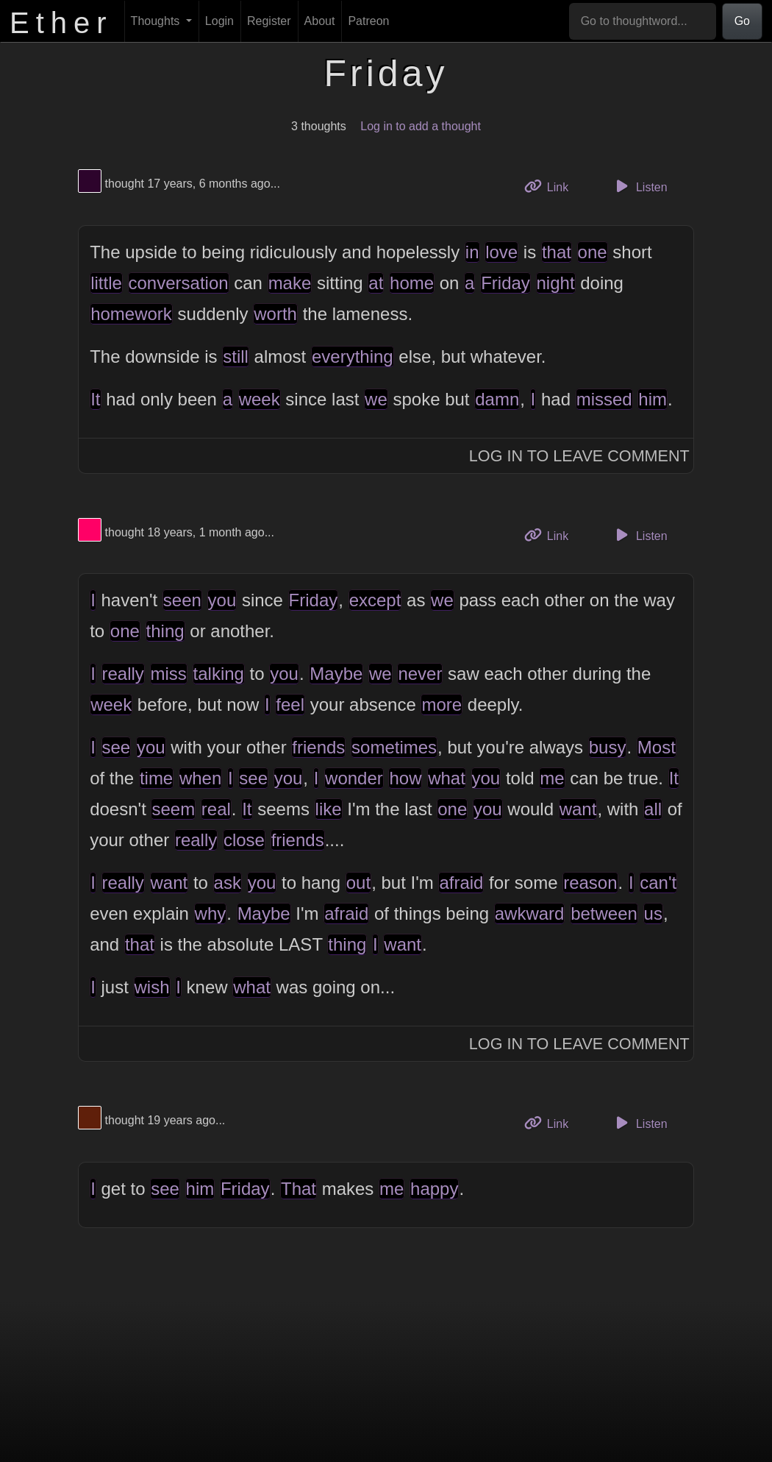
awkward (530, 913)
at (375, 283)
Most (656, 747)
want (578, 809)
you (222, 600)
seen (182, 600)
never (420, 674)
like (328, 809)
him (652, 399)
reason (590, 883)
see (116, 747)
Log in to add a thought (420, 126)
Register (269, 21)
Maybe (336, 674)
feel (290, 704)
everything (352, 356)
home (412, 283)
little (106, 283)
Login (219, 21)
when (200, 778)
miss (169, 674)
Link (552, 186)
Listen (640, 186)
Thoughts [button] (157, 21)
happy (434, 1189)
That (298, 1189)
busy (607, 747)
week (259, 399)
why (210, 913)
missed (604, 399)
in (472, 252)
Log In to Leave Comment (579, 456)
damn (497, 399)
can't (658, 883)
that (556, 252)
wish (152, 987)
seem (173, 809)
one (592, 252)
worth (275, 314)
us (653, 913)
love (501, 252)
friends (318, 747)
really (123, 674)
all (653, 809)
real (216, 809)
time (156, 778)
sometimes (394, 747)
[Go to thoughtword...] (642, 21)
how (405, 778)
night (556, 283)
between (604, 913)
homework (131, 314)
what (446, 778)
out (358, 883)
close (244, 840)
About (319, 21)
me (552, 778)
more (441, 704)
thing (165, 631)
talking (218, 674)
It (95, 399)
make (290, 283)
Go (742, 21)
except (375, 600)
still (236, 356)
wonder (354, 778)
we (376, 399)
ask (227, 883)
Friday (505, 283)
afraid (461, 883)
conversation (179, 283)
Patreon (368, 21)
